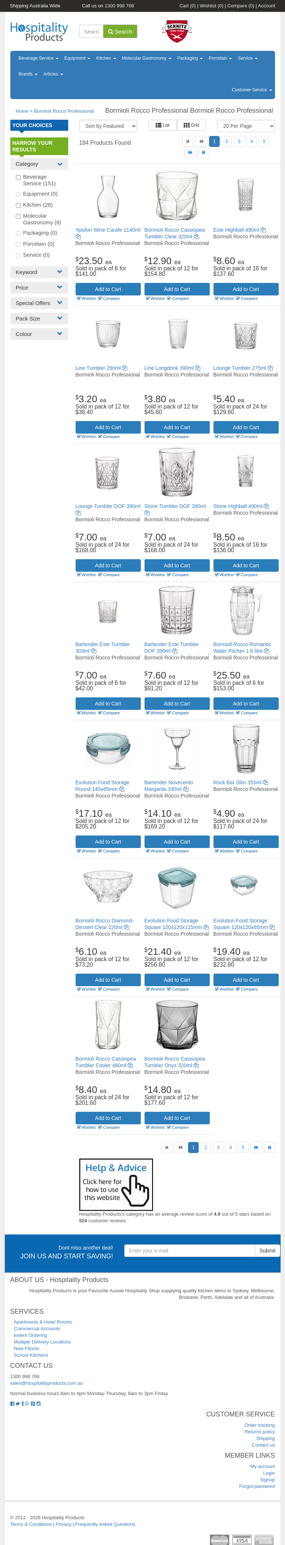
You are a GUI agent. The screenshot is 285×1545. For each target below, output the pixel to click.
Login (269, 1473)
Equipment (78, 58)
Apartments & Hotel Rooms (43, 1322)
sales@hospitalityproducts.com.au (46, 1383)
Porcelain (220, 58)
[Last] (203, 152)
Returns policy (259, 1431)
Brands (28, 74)
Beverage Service (39, 58)
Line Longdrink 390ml (173, 368)
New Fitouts (26, 1348)
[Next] (190, 152)
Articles (53, 74)
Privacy (64, 1524)
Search (120, 31)
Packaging (190, 58)
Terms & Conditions (31, 1524)
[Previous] (201, 141)
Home (22, 111)
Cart (188, 5)
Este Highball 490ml (239, 230)
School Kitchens (31, 1355)
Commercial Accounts (37, 1328)
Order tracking (259, 1425)
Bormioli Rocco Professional (64, 111)
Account (266, 5)
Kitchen (106, 58)
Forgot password (257, 1486)
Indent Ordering (30, 1335)
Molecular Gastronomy (146, 58)
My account (262, 1466)
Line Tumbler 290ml (102, 368)
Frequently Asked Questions (105, 1524)
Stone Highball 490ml (241, 506)
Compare (240, 5)
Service (247, 58)
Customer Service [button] (252, 89)
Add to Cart (108, 289)
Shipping (265, 1438)
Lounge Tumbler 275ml (243, 368)
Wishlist (211, 5)
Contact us (263, 1445)
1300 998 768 (119, 5)
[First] (188, 141)
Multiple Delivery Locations (42, 1342)
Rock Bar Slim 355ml (240, 782)
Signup (267, 1479)
